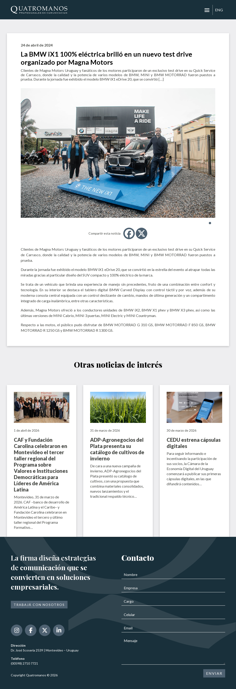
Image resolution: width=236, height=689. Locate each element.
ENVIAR (214, 673)
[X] (141, 233)
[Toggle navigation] (206, 10)
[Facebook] (129, 233)
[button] (210, 223)
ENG (219, 10)
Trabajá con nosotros (39, 605)
